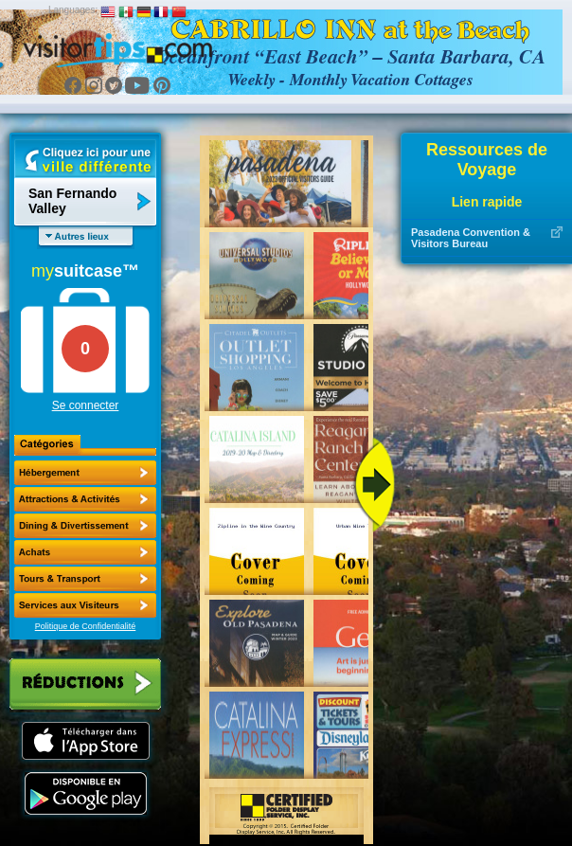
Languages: (73, 10)
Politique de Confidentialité (85, 626)
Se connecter (85, 405)
